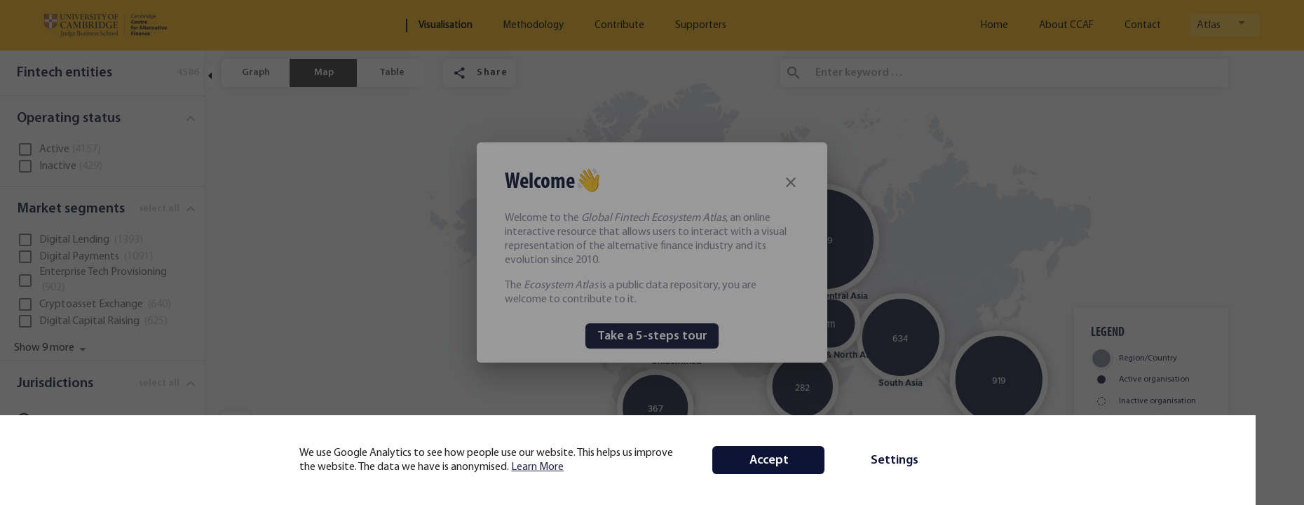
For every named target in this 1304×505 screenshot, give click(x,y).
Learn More (562, 467)
